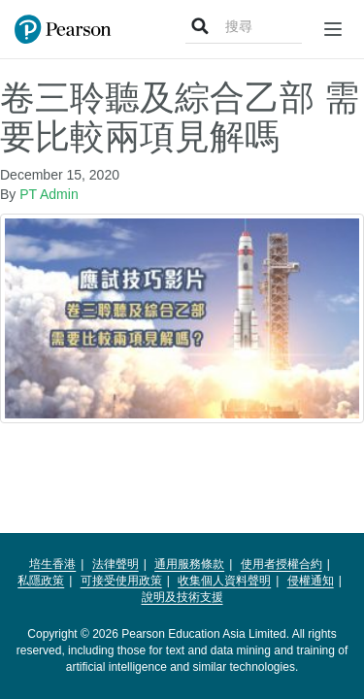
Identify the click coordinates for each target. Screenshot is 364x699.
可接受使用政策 (121, 580)
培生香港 (52, 564)
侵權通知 (310, 580)
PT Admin (48, 194)
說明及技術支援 (182, 597)
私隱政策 (40, 580)
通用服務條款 (189, 564)
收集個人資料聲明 (224, 580)
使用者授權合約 (281, 564)
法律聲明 (115, 564)
